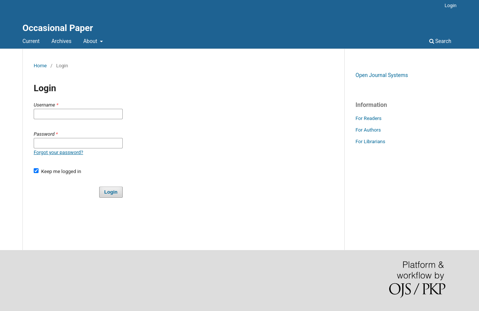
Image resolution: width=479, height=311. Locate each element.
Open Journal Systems (382, 75)
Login (451, 5)
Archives (61, 41)
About (90, 41)
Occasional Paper (57, 28)
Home (40, 65)
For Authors (368, 130)
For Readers (369, 118)
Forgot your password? (58, 152)
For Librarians (370, 141)
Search (440, 41)
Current (31, 41)
